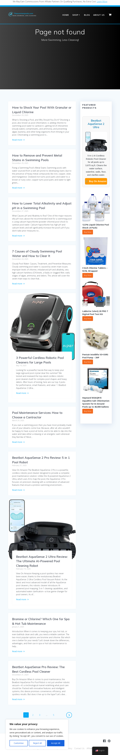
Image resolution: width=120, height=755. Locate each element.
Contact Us (79, 748)
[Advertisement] (60, 68)
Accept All (55, 743)
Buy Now (87, 232)
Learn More (102, 1)
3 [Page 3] (40, 714)
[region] (37, 734)
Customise (19, 743)
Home (65, 15)
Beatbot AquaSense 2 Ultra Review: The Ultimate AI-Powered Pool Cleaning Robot (42, 561)
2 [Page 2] (34, 714)
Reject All (37, 743)
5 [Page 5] (54, 714)
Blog (87, 15)
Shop (75, 15)
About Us (99, 15)
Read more (17, 139)
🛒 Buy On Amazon (95, 181)
